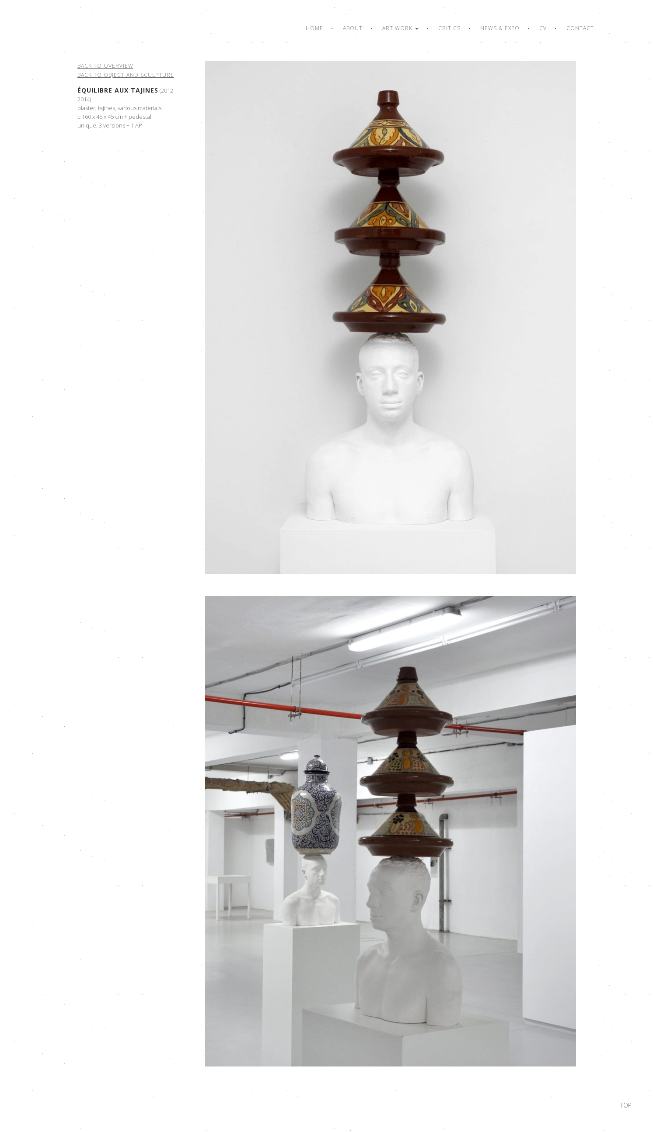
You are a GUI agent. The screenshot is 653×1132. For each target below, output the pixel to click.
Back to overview (105, 65)
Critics (449, 28)
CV (543, 28)
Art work (400, 28)
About (353, 28)
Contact (580, 28)
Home (314, 28)
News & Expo (500, 28)
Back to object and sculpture (125, 75)
